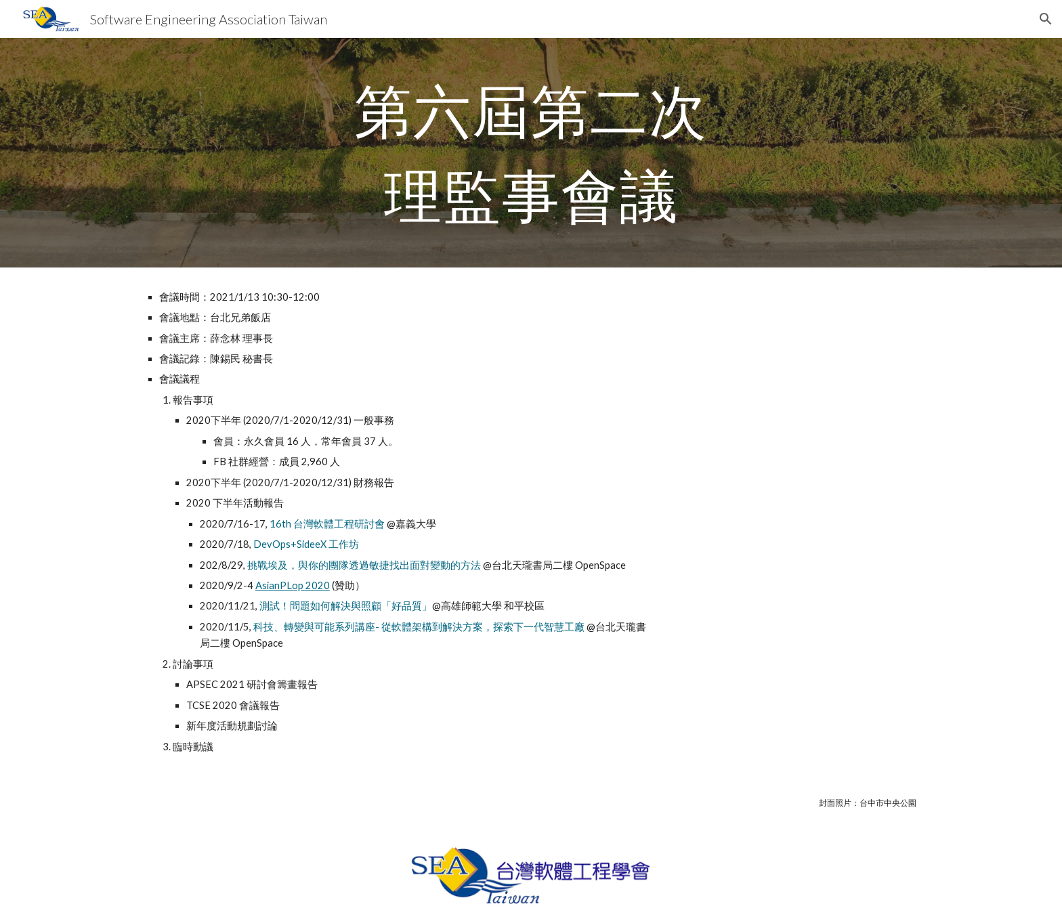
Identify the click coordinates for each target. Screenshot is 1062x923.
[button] (1045, 19)
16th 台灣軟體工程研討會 (327, 524)
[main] (531, 153)
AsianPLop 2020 (292, 585)
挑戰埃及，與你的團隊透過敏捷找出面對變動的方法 (364, 565)
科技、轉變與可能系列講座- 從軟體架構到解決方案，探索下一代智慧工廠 (419, 626)
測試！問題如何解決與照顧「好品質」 (345, 605)
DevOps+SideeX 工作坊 (306, 544)
